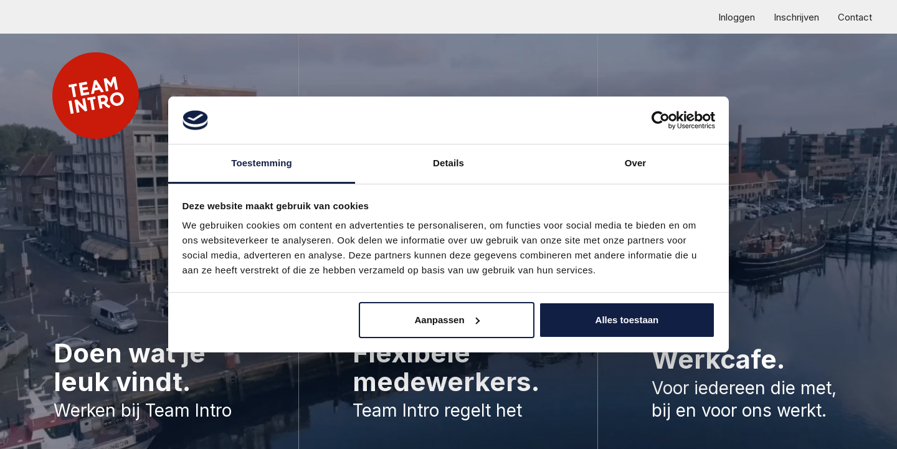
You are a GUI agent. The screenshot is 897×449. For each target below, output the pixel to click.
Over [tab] (636, 163)
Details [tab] (448, 163)
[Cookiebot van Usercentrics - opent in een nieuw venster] (660, 120)
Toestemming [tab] (261, 163)
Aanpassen (447, 319)
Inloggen (736, 17)
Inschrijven (796, 17)
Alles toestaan (627, 319)
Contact (855, 17)
